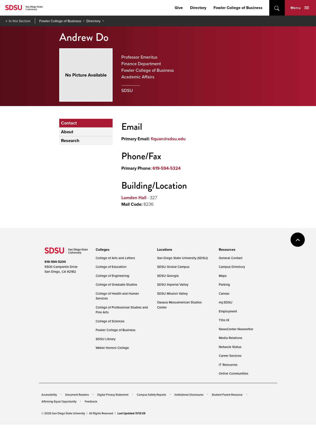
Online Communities (233, 373)
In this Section (20, 20)
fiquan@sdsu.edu (168, 138)
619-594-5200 (55, 261)
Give (179, 8)
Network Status (230, 346)
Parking (224, 284)
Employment (228, 311)
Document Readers (77, 395)
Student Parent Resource (227, 395)
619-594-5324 (167, 168)
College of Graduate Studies (116, 284)
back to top (298, 240)
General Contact (230, 258)
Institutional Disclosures (188, 395)
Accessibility (49, 395)
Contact (69, 123)
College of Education (111, 266)
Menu (300, 7)
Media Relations (230, 337)
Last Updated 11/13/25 (131, 413)
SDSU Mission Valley (172, 293)
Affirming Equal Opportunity (58, 401)
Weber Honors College (112, 347)
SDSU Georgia (168, 275)
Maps (223, 275)
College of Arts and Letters (115, 258)
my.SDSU (225, 302)
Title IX (224, 320)
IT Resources (228, 364)
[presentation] (102, 250)
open (277, 8)
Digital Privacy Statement (112, 395)
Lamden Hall (133, 197)
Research (70, 140)
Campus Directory (232, 266)
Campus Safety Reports (151, 395)
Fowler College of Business (238, 8)
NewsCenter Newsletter (236, 329)
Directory (198, 8)
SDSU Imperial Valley (172, 284)
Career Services (230, 355)
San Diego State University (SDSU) (182, 258)
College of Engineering (112, 275)
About (67, 131)
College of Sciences (110, 321)
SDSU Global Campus (173, 266)
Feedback (91, 401)
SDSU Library (105, 339)
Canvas (224, 293)
